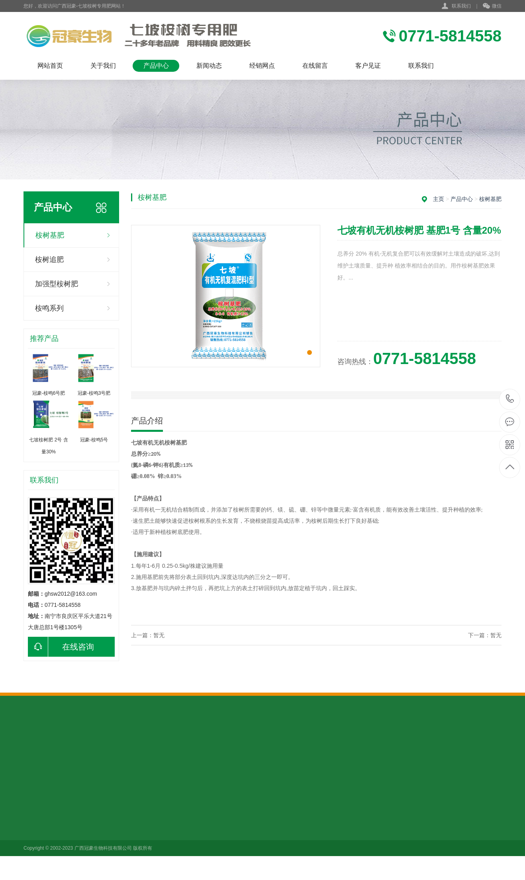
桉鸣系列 (49, 308)
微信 (492, 6)
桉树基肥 (49, 235)
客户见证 (368, 65)
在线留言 (315, 65)
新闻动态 (209, 65)
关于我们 (103, 65)
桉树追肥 (49, 260)
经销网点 (262, 65)
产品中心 (156, 65)
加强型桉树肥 (56, 284)
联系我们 (461, 6)
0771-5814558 (510, 399)
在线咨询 (61, 647)
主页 (438, 199)
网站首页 (50, 65)
